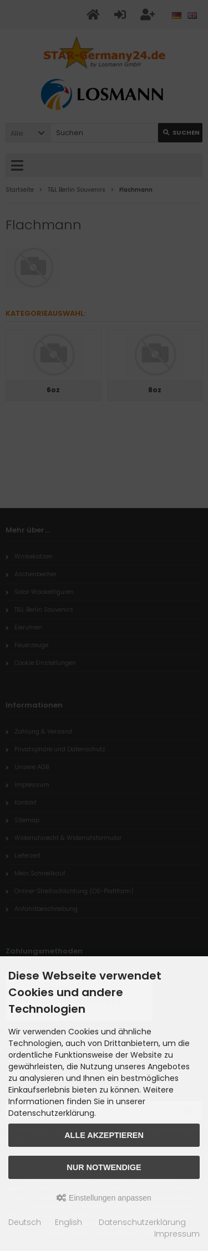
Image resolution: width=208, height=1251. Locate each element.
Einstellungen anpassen (104, 1197)
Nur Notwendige (104, 1167)
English (68, 1222)
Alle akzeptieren (104, 1135)
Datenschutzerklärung (142, 1222)
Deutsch (24, 1222)
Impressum (177, 1233)
